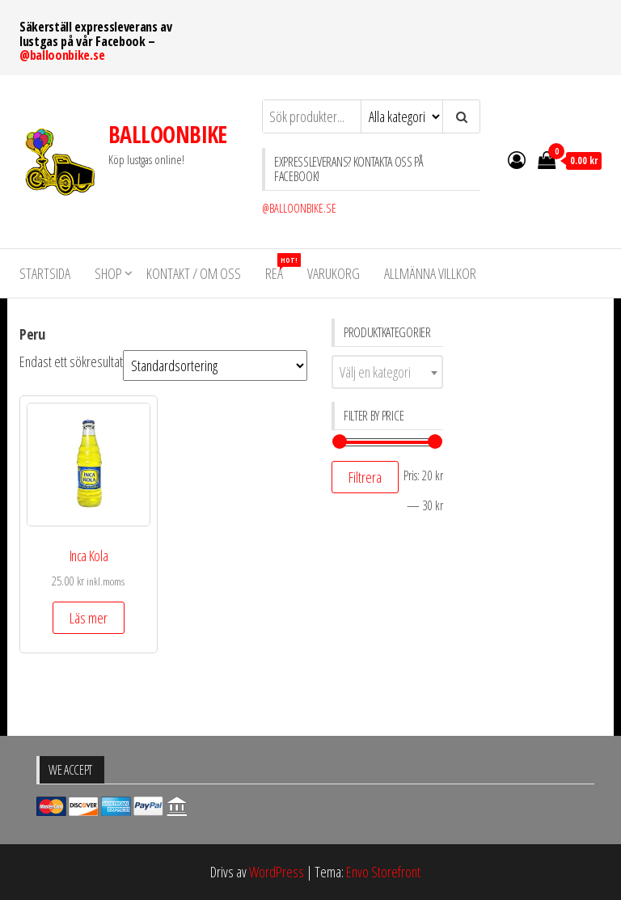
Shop (108, 273)
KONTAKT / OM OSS (193, 273)
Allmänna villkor (430, 273)
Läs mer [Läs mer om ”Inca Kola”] (89, 617)
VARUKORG (333, 273)
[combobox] (387, 372)
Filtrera (365, 477)
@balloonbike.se (61, 55)
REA (280, 268)
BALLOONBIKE (167, 134)
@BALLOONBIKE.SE (299, 208)
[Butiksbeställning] (215, 365)
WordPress (276, 871)
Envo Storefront (383, 871)
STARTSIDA (44, 273)
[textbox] (387, 372)
